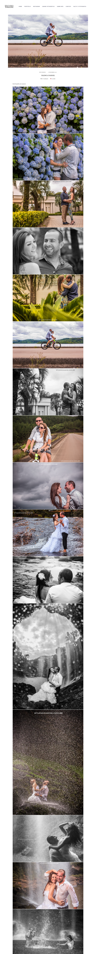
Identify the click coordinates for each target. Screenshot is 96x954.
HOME (20, 6)
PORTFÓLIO (27, 6)
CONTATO (68, 6)
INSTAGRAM (36, 6)
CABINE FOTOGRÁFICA (48, 6)
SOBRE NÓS (60, 6)
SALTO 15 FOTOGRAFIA (79, 6)
